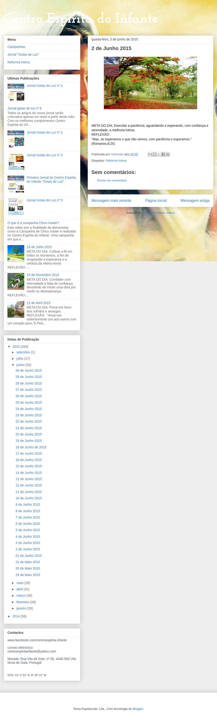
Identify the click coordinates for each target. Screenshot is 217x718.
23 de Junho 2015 (29, 415)
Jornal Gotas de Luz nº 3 (45, 155)
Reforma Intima (116, 160)
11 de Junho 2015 (29, 492)
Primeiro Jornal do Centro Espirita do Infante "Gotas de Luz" (51, 179)
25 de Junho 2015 (29, 402)
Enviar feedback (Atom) (159, 212)
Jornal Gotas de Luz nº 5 (45, 200)
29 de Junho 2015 (29, 377)
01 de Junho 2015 (29, 556)
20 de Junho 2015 (29, 434)
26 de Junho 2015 (29, 396)
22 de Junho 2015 (29, 421)
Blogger (138, 709)
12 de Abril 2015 (38, 303)
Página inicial (156, 201)
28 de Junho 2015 (29, 383)
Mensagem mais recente (111, 201)
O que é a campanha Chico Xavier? (33, 223)
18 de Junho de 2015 (31, 447)
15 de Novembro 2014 (43, 275)
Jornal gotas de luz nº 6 (24, 108)
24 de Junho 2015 (29, 409)
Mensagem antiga (195, 201)
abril (19, 589)
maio (20, 583)
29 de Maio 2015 (28, 575)
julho (20, 358)
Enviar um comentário (112, 180)
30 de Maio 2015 (28, 568)
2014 (17, 616)
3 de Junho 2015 (28, 543)
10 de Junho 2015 (29, 498)
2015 (17, 346)
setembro (23, 352)
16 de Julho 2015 (39, 247)
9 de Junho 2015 (28, 504)
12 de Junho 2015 (29, 485)
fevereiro (23, 602)
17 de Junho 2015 (29, 453)
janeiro (21, 608)
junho (20, 365)
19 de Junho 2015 (29, 440)
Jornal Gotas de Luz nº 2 (45, 132)
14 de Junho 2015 (29, 473)
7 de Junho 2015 (28, 517)
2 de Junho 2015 (28, 549)
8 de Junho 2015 (28, 511)
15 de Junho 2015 (29, 466)
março (21, 595)
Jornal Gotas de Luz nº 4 (45, 85)
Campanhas (16, 47)
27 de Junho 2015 (29, 390)
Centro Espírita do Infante (81, 19)
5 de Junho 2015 (28, 530)
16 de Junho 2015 (29, 460)
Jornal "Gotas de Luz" (23, 54)
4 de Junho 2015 (28, 536)
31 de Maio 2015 (28, 562)
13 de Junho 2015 (29, 479)
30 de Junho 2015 (29, 370)
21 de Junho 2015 (29, 428)
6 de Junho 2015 (28, 524)
